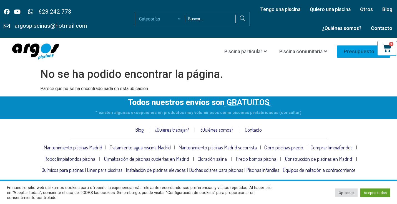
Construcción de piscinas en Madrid (318, 161)
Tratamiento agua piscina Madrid (140, 148)
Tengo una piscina (280, 9)
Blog (387, 9)
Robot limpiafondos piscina (69, 161)
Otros (366, 9)
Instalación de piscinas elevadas (156, 174)
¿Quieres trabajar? (172, 130)
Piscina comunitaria (303, 51)
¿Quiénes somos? (341, 28)
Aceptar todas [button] (375, 193)
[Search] (242, 19)
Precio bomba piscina (256, 161)
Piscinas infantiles (263, 174)
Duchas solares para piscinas (216, 174)
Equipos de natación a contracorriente (319, 174)
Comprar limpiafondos (332, 148)
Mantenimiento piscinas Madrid (72, 148)
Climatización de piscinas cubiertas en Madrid (146, 161)
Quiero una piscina (330, 9)
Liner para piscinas (105, 174)
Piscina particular (245, 51)
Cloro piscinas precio (283, 148)
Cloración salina (212, 161)
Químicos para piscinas (63, 174)
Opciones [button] (346, 193)
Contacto (381, 28)
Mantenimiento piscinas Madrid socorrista (217, 148)
